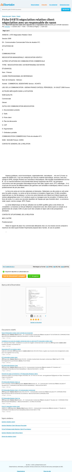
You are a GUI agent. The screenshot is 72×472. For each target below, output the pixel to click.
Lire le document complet (14, 276)
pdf (54, 267)
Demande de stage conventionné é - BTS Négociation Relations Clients (20, 374)
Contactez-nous (64, 5)
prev (26, 316)
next (45, 316)
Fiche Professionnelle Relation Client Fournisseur (16, 429)
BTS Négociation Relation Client (10, 365)
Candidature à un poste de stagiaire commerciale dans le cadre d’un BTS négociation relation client (27, 341)
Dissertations (35, 5)
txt (47, 267)
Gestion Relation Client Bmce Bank (12, 433)
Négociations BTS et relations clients (11, 349)
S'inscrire (44, 5)
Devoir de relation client (9, 436)
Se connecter (53, 5)
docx (62, 267)
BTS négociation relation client (9, 357)
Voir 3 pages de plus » (9, 266)
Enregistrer (34, 276)
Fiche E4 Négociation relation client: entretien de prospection (17, 333)
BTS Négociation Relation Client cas (11, 382)
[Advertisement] (36, 160)
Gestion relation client (8, 422)
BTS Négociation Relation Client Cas (11, 398)
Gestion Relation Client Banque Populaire (14, 425)
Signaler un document (36, 322)
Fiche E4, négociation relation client (11, 406)
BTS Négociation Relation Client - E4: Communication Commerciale (18, 390)
